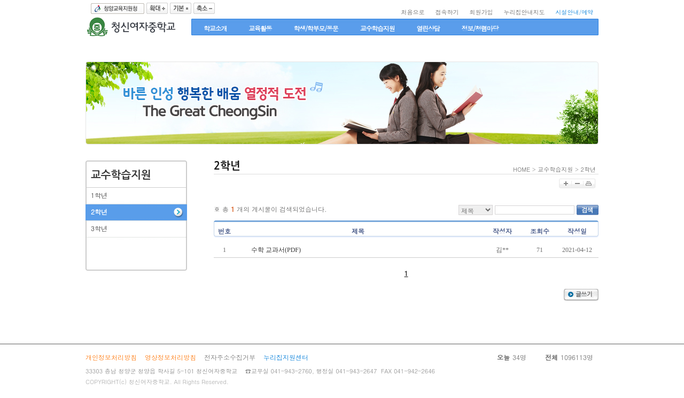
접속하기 (446, 12)
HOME (521, 169)
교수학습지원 (555, 169)
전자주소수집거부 (229, 357)
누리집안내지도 (524, 12)
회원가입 (481, 12)
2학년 (588, 169)
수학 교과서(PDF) (276, 250)
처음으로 (412, 12)
